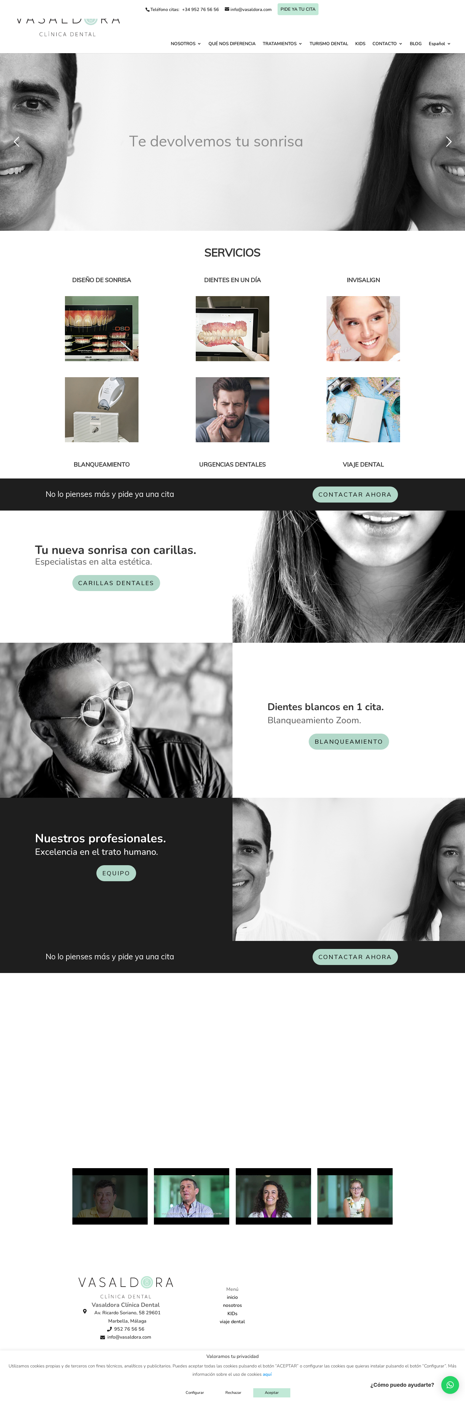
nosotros (232, 1305)
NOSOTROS (183, 44)
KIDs (232, 1313)
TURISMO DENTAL (329, 44)
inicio (232, 1297)
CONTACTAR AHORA (355, 494)
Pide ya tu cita (298, 9)
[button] (450, 1385)
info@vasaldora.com (129, 1337)
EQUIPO (116, 873)
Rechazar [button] (233, 1392)
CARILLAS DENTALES (116, 583)
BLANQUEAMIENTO (349, 741)
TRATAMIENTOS (280, 44)
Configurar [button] (195, 1392)
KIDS (360, 44)
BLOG (416, 44)
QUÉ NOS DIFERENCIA (232, 44)
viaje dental (232, 1321)
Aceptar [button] (272, 1392)
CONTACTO (384, 44)
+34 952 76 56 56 (200, 9)
